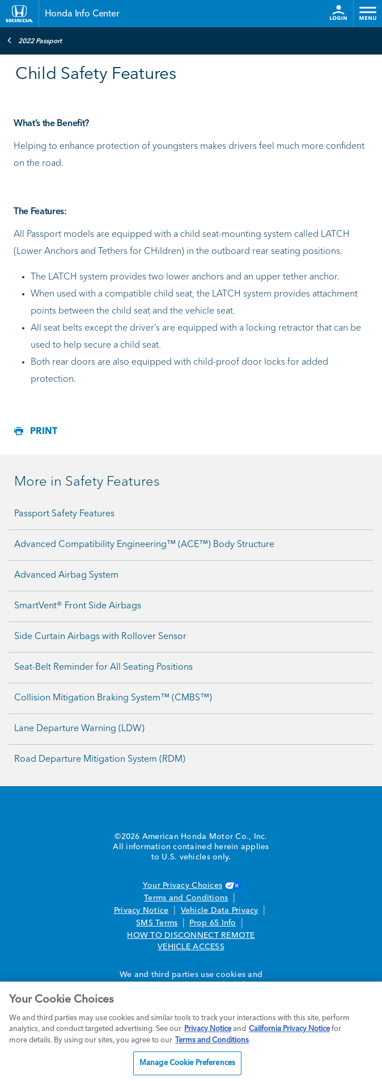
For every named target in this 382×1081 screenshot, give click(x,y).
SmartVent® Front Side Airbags (77, 606)
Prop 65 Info (212, 923)
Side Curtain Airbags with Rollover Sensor (100, 636)
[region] (191, 1031)
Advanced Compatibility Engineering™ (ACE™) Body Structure (144, 544)
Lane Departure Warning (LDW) (79, 728)
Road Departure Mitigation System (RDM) (99, 759)
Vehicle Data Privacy (219, 911)
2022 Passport (34, 40)
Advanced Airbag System (66, 575)
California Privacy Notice (289, 1029)
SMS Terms (156, 923)
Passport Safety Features (64, 514)
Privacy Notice (141, 911)
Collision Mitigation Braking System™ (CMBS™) (113, 698)
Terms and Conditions (186, 898)
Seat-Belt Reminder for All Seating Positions (103, 667)
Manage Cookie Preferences (187, 1063)
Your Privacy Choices (191, 886)
